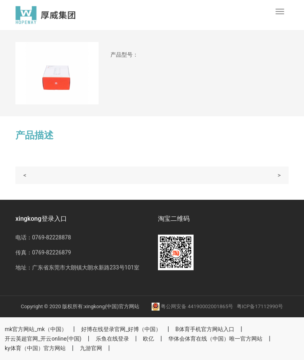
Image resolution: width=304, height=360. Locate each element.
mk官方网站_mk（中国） (36, 329)
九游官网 (91, 348)
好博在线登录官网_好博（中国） (121, 329)
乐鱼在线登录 (112, 338)
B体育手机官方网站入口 (204, 329)
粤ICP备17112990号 (260, 306)
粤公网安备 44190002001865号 (193, 306)
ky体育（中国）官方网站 (35, 348)
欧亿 (148, 338)
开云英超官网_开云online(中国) (43, 338)
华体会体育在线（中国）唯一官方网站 (215, 338)
